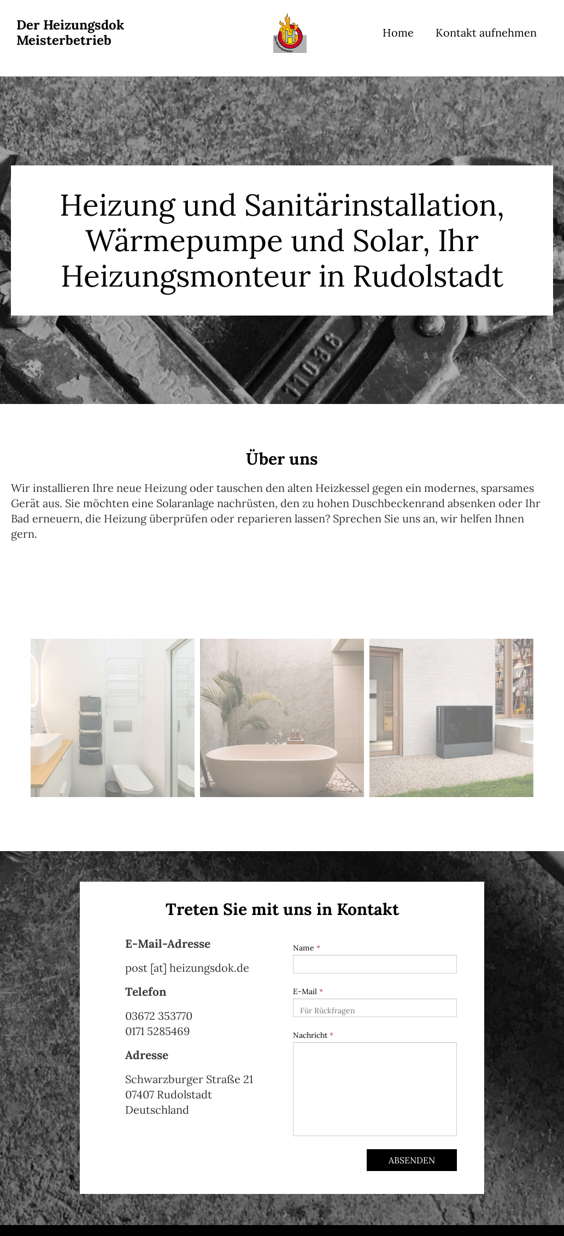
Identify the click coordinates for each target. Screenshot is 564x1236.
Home (398, 32)
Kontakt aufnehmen (486, 32)
